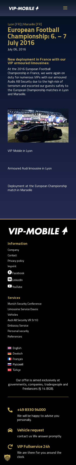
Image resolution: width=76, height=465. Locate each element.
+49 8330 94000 (31, 409)
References (15, 336)
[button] (7, 457)
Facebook (16, 272)
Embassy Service (18, 326)
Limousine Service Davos (23, 309)
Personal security (18, 331)
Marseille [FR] (32, 24)
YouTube (15, 286)
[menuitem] (14, 349)
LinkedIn (15, 279)
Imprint (12, 266)
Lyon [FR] (14, 24)
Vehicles (13, 315)
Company (13, 250)
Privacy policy (16, 261)
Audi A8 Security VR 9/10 (23, 320)
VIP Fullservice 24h (33, 446)
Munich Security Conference (25, 304)
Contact (12, 255)
